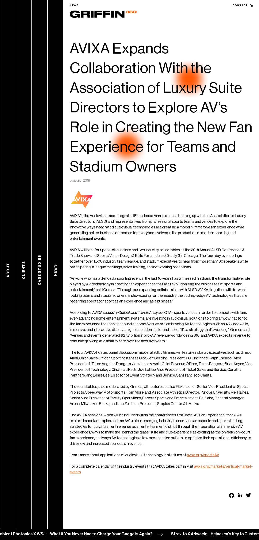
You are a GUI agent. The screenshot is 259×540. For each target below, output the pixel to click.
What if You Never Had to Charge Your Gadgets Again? (103, 534)
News (74, 5)
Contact (240, 5)
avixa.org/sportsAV (203, 455)
